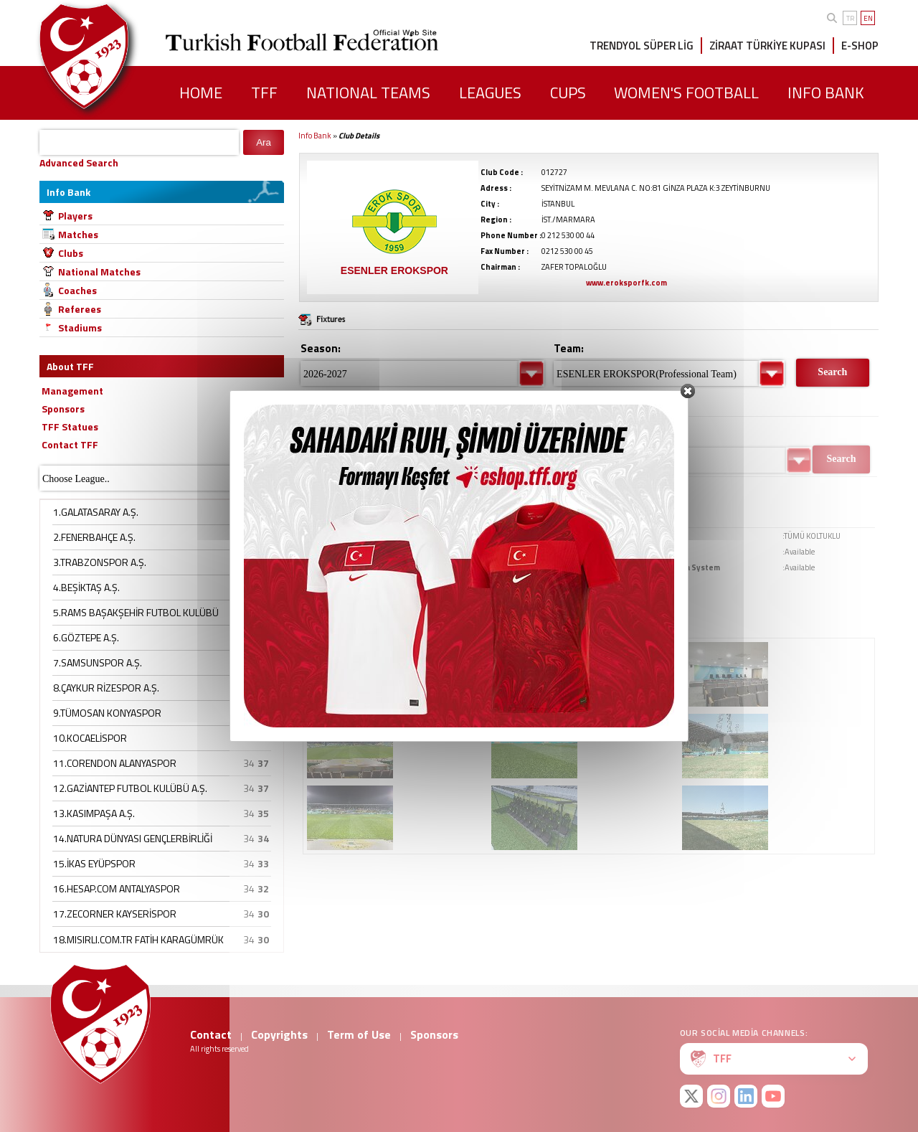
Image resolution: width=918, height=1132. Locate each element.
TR (850, 18)
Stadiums (80, 327)
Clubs (70, 252)
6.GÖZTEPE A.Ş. (86, 637)
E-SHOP (860, 45)
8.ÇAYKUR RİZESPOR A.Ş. (106, 687)
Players (75, 215)
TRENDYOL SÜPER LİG (642, 45)
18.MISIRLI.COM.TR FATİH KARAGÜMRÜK (138, 939)
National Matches (99, 271)
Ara (263, 142)
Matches (78, 234)
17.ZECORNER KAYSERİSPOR (114, 913)
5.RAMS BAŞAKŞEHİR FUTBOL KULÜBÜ (136, 612)
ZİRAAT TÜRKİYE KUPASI (767, 45)
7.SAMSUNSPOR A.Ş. (97, 662)
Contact (211, 1034)
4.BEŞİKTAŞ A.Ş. (86, 587)
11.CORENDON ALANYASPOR (114, 762)
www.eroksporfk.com (626, 282)
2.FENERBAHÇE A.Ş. (94, 536)
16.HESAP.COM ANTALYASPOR (116, 888)
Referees (79, 308)
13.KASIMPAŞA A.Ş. (94, 813)
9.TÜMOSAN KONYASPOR (107, 712)
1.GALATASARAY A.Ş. (95, 511)
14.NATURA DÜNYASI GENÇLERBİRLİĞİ (132, 838)
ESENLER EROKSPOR (394, 270)
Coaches (77, 290)
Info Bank (314, 135)
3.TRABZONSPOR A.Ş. (99, 562)
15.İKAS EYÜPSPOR (94, 863)
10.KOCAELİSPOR (90, 737)
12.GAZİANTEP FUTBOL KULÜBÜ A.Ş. (130, 788)
